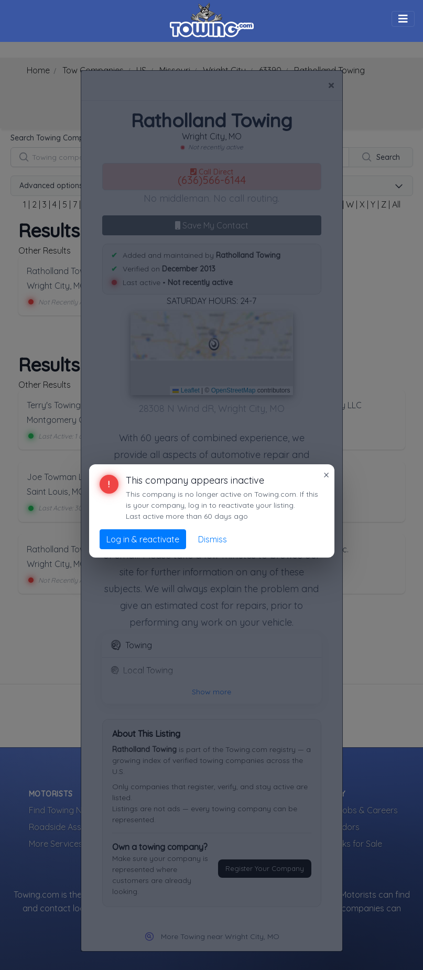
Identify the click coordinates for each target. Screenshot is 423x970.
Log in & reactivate (142, 539)
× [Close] (326, 474)
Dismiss (212, 539)
